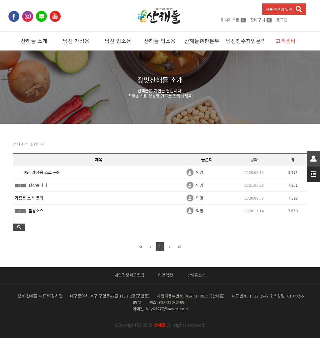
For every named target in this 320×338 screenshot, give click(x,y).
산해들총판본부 (201, 41)
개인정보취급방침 (129, 275)
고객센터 (286, 41)
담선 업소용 (118, 41)
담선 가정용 (76, 41)
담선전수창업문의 (245, 41)
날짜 (254, 159)
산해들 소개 (34, 41)
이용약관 (165, 275)
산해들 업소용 (160, 41)
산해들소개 (196, 275)
